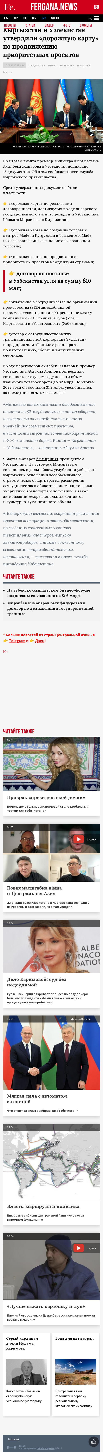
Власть (7, 71)
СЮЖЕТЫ (86, 26)
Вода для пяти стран (74, 1338)
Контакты (13, 1438)
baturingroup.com (45, 1448)
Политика (83, 65)
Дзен (39, 640)
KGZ (16, 18)
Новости (10, 26)
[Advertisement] (51, 697)
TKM (34, 18)
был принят (47, 459)
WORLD (55, 18)
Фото (66, 26)
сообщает (57, 171)
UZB (44, 18)
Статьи (30, 26)
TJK (25, 18)
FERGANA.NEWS (54, 7)
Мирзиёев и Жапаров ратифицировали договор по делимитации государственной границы (50, 608)
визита (44, 214)
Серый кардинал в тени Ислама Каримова (22, 1343)
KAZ (6, 18)
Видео (49, 26)
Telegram (17, 640)
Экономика (66, 65)
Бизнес (52, 65)
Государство (37, 65)
